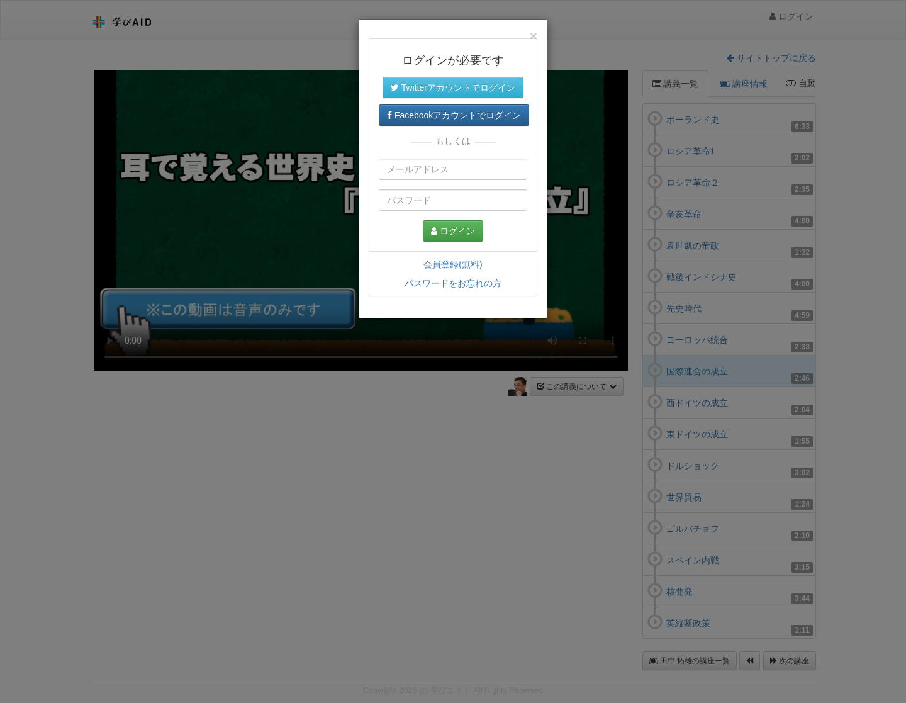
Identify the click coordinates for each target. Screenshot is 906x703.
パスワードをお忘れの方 (453, 283)
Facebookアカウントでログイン (454, 115)
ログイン (453, 231)
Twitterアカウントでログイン (453, 87)
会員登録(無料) (452, 264)
